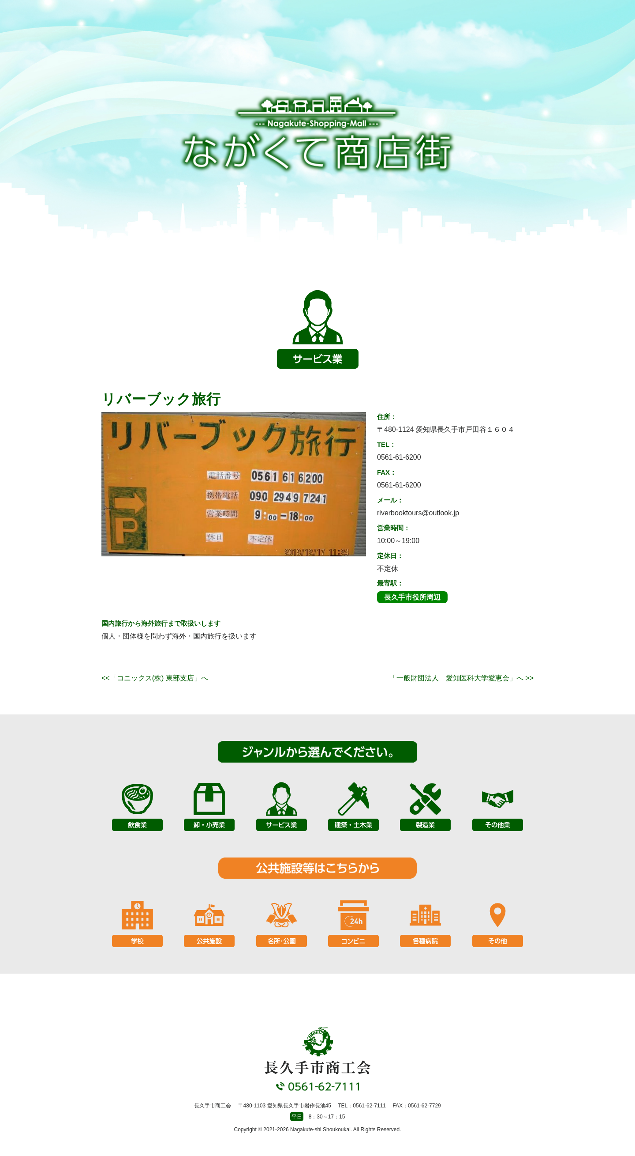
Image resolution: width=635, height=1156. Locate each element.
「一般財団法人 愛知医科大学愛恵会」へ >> (461, 678)
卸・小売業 (209, 805)
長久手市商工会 (317, 133)
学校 (137, 921)
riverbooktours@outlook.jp (418, 513)
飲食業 (137, 805)
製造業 (425, 805)
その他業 (497, 805)
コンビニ (353, 921)
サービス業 (281, 805)
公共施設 (209, 921)
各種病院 (425, 921)
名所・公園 (281, 921)
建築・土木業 (353, 805)
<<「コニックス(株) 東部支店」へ (154, 678)
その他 (497, 921)
